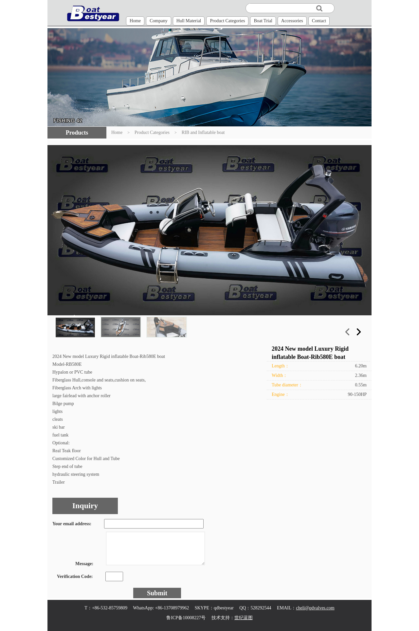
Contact (319, 20)
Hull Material (188, 20)
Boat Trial (263, 20)
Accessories (292, 20)
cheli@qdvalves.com (315, 607)
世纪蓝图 (243, 617)
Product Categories (227, 20)
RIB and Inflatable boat (203, 132)
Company (158, 20)
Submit (157, 593)
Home (135, 20)
